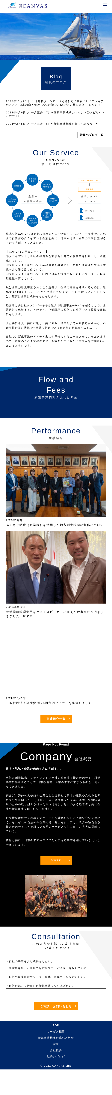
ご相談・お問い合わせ (56, 1006)
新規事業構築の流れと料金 (56, 1037)
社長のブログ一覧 (92, 135)
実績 (56, 1044)
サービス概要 (56, 1031)
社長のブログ (56, 1056)
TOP (56, 1025)
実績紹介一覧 (56, 718)
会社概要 (56, 1050)
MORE (56, 860)
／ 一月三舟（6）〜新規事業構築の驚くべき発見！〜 (52, 123)
